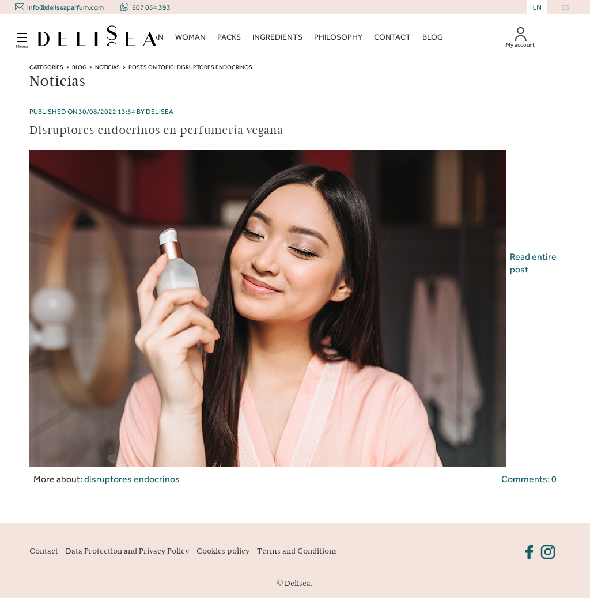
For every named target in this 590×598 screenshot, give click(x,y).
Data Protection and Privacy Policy (127, 551)
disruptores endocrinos (132, 479)
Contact (43, 551)
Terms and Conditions (297, 551)
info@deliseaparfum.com (65, 7)
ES (565, 7)
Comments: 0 (529, 479)
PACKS (229, 37)
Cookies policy (222, 551)
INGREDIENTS (277, 37)
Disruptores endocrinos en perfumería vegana (156, 130)
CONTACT (392, 37)
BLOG (432, 37)
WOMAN (190, 37)
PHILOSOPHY (338, 37)
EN (537, 7)
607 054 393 (151, 7)
